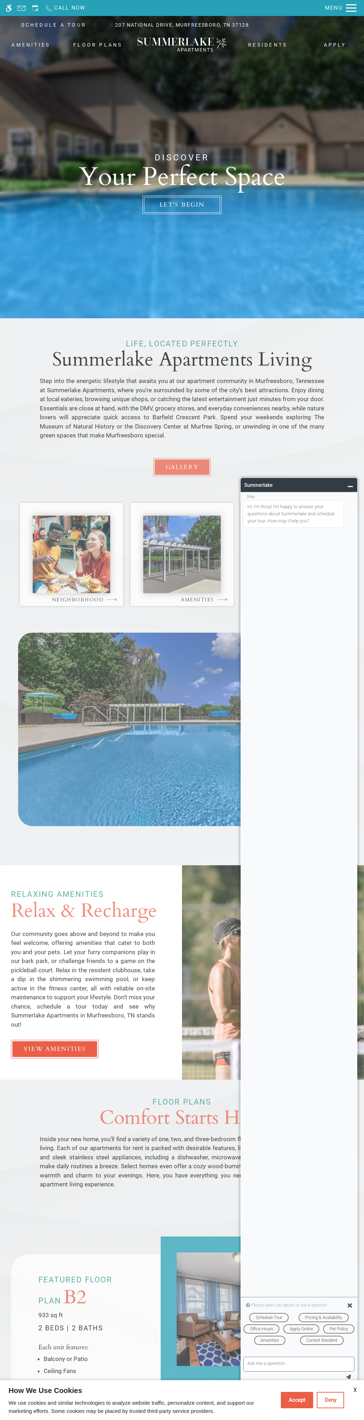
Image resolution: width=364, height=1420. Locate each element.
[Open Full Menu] (340, 8)
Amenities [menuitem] (30, 45)
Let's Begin (182, 205)
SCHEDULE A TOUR (54, 25)
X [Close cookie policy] (355, 1390)
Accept (297, 1400)
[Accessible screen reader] (8, 8)
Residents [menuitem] (267, 45)
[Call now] (65, 8)
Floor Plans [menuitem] (98, 45)
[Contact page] (21, 8)
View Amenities (54, 1049)
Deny (330, 1400)
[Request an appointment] (35, 8)
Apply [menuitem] (335, 45)
